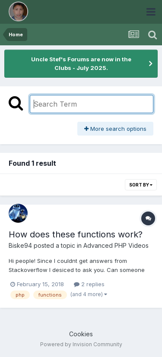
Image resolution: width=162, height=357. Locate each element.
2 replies (89, 284)
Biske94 (20, 245)
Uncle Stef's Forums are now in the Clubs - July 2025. (81, 63)
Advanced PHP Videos (116, 245)
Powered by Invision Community (81, 344)
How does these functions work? (76, 234)
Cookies (81, 334)
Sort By (140, 184)
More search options (115, 128)
